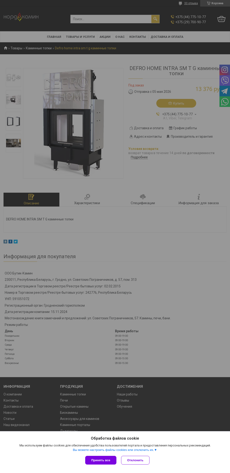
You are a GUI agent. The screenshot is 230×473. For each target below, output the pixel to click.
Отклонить (135, 460)
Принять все (100, 460)
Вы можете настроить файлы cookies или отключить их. (113, 450)
